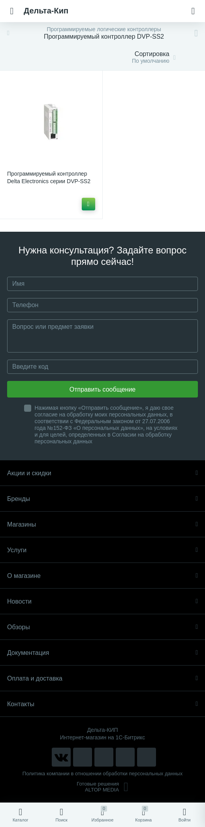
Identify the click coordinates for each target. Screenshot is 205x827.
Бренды (102, 498)
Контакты (102, 704)
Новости (102, 601)
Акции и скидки (102, 473)
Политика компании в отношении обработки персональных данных (102, 773)
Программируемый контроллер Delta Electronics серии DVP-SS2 (48, 177)
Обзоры (102, 627)
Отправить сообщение (102, 389)
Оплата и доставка (102, 678)
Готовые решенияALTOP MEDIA (102, 786)
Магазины (102, 524)
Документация (102, 652)
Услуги (102, 550)
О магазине (102, 575)
